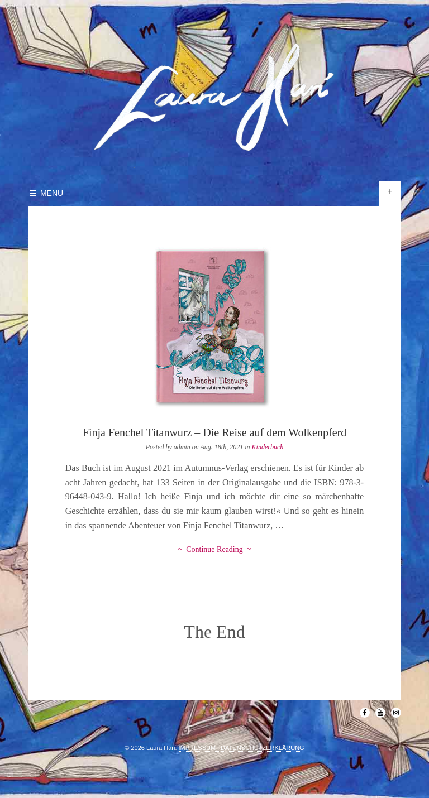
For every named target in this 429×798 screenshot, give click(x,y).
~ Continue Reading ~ (214, 549)
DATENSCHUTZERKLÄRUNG (262, 747)
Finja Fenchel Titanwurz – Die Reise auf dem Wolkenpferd (214, 432)
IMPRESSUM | (199, 747)
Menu (45, 193)
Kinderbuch (268, 447)
